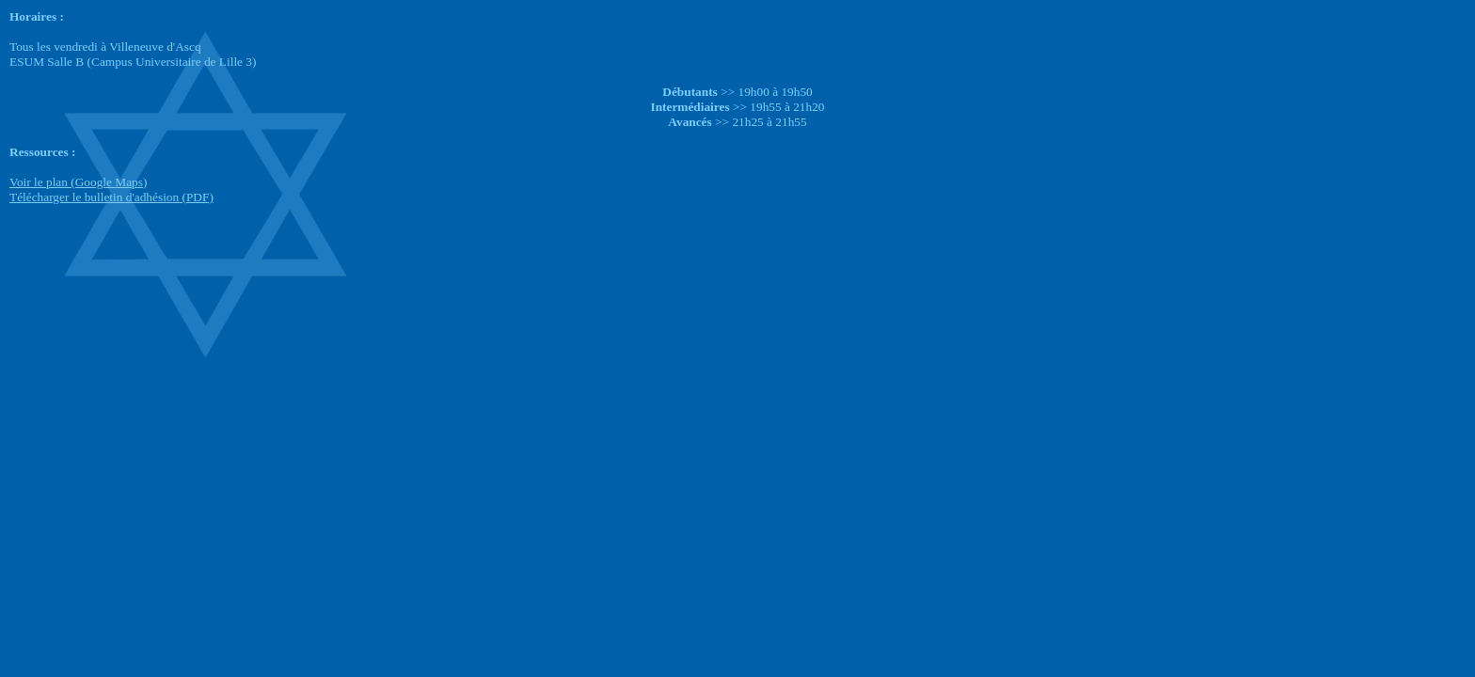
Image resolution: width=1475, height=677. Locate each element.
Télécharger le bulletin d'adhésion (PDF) (111, 197)
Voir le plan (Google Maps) (78, 182)
